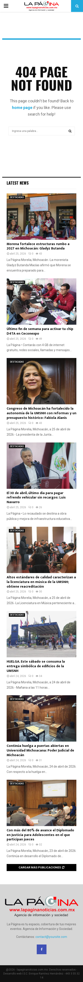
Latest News (18, 183)
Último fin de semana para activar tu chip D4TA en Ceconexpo (40, 331)
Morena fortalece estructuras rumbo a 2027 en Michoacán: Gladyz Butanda (38, 246)
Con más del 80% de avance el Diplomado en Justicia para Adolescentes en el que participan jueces (40, 835)
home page (22, 107)
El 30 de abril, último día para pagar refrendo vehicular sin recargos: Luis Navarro (36, 497)
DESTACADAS (17, 197)
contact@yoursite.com (51, 937)
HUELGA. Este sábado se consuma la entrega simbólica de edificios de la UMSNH (36, 666)
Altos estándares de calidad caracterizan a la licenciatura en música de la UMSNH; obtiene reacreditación (41, 582)
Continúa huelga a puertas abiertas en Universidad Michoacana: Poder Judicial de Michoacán (40, 750)
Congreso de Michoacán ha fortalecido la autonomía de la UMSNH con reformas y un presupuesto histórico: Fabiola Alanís (41, 413)
